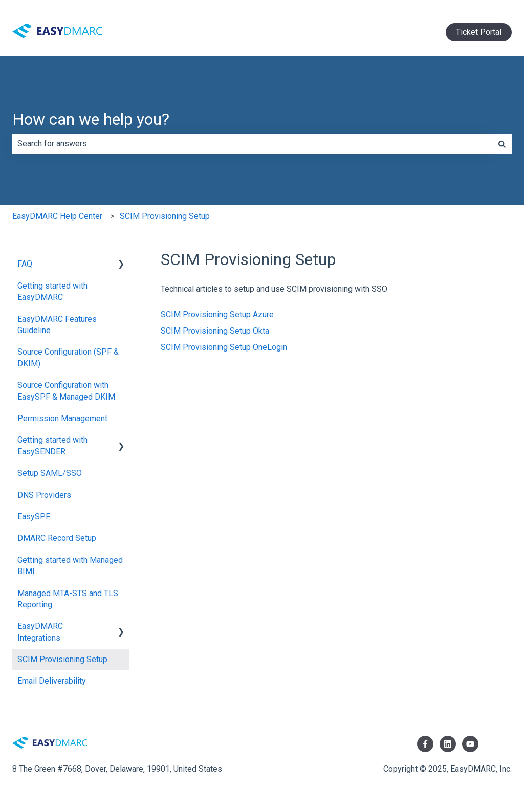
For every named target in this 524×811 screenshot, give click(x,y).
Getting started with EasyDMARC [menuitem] (52, 291)
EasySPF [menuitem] (33, 516)
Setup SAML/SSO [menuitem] (49, 473)
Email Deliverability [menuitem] (51, 681)
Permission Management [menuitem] (62, 418)
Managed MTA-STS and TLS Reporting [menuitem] (67, 598)
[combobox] (252, 144)
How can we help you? (90, 119)
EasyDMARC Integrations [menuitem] (40, 631)
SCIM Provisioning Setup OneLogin (224, 347)
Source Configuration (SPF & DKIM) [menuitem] (68, 357)
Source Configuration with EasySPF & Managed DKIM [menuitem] (66, 390)
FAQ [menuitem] (24, 264)
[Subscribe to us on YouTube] (470, 744)
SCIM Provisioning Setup (165, 216)
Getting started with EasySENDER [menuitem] (52, 445)
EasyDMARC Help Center (57, 216)
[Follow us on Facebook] (425, 744)
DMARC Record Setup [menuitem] (56, 538)
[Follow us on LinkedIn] (448, 744)
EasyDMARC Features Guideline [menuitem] (57, 324)
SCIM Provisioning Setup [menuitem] (62, 659)
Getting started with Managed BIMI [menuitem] (70, 565)
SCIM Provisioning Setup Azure (217, 314)
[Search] (502, 144)
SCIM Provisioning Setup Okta (215, 331)
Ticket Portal (478, 32)
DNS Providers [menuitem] (44, 495)
